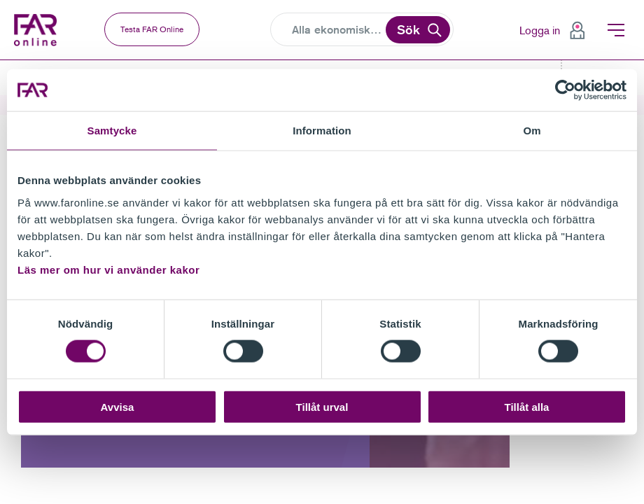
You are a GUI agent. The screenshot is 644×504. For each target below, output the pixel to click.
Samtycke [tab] (112, 130)
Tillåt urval (322, 406)
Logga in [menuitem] (539, 30)
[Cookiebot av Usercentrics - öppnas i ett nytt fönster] (565, 90)
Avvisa (117, 406)
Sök (408, 29)
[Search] (337, 30)
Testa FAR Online (151, 29)
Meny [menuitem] (616, 30)
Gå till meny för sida (0, 60)
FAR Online (39, 30)
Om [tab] (531, 130)
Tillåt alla (527, 406)
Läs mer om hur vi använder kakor (109, 269)
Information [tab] (322, 130)
